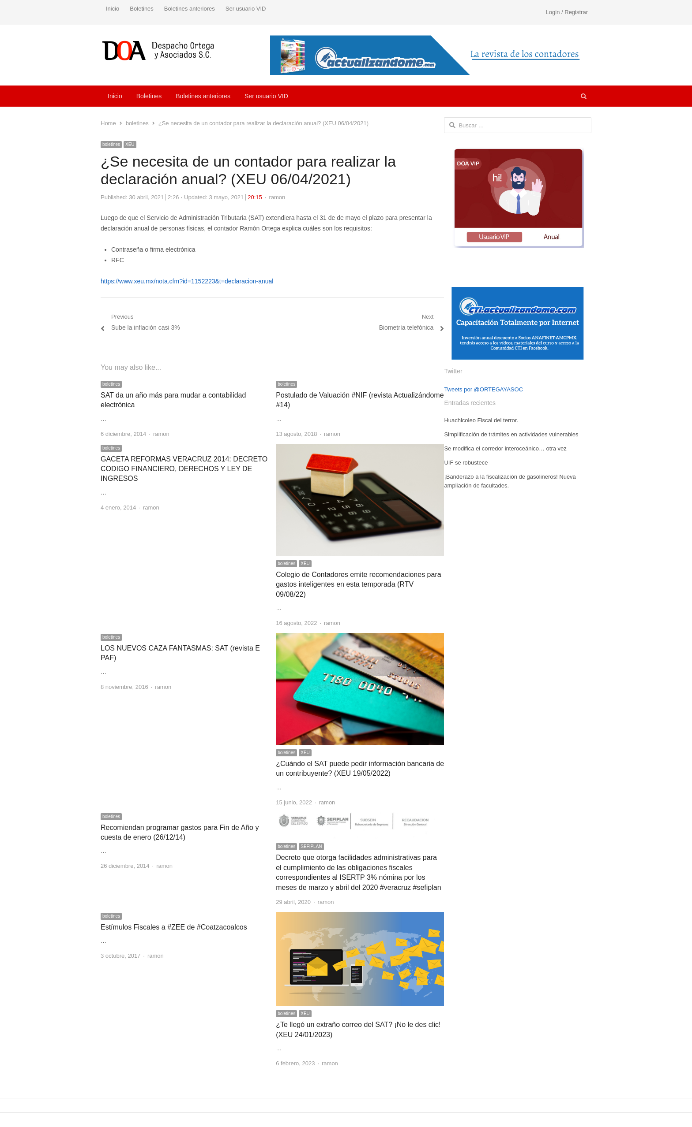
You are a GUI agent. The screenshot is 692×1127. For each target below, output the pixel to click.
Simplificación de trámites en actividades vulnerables (511, 434)
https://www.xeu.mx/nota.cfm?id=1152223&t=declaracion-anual (187, 281)
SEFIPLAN (311, 846)
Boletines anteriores (189, 8)
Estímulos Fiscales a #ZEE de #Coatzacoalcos (174, 927)
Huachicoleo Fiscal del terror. (481, 420)
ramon (277, 197)
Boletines (141, 8)
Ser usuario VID (246, 8)
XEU (130, 144)
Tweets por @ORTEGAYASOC (483, 389)
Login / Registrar (567, 12)
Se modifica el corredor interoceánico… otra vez (505, 448)
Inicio (112, 8)
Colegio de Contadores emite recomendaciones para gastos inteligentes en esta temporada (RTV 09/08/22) (358, 584)
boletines (111, 144)
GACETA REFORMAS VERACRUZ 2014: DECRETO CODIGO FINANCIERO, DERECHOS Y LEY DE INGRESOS (184, 469)
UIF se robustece (466, 462)
